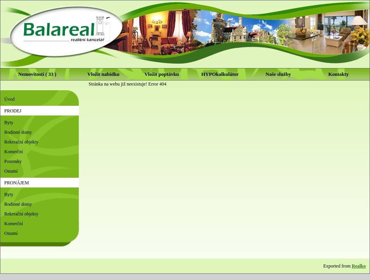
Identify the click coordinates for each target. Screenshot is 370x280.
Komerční (13, 151)
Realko (359, 266)
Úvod (9, 99)
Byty (8, 122)
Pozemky (13, 161)
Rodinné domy (18, 132)
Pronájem (16, 183)
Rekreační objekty (21, 142)
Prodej (12, 111)
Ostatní (11, 171)
